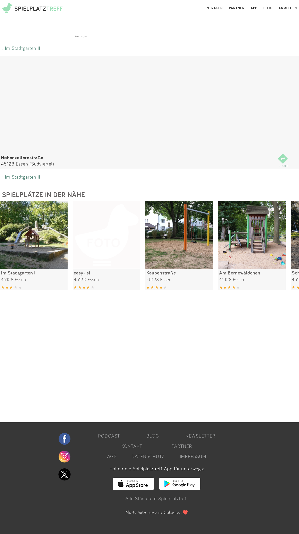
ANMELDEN (288, 8)
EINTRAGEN (213, 8)
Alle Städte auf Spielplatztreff (156, 498)
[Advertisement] (123, 354)
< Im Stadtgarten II (21, 48)
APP (254, 8)
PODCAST (109, 436)
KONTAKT (131, 446)
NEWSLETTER (200, 436)
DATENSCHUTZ (148, 456)
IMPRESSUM (193, 456)
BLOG (267, 8)
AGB (112, 456)
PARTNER (237, 8)
